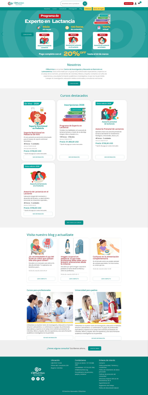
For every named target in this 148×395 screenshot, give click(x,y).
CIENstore (88, 9)
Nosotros (47, 9)
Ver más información (50, 337)
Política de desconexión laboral (108, 388)
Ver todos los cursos (74, 222)
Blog (80, 9)
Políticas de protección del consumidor (107, 375)
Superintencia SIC (104, 383)
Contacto (102, 363)
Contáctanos (94, 348)
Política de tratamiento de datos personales (109, 371)
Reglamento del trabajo (106, 385)
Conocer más (27, 34)
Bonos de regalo (99, 9)
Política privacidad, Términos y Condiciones (108, 366)
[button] (2, 34)
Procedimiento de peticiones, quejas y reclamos (84, 373)
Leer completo (42, 279)
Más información (38, 157)
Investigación (73, 9)
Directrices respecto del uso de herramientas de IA (108, 380)
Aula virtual (128, 3)
